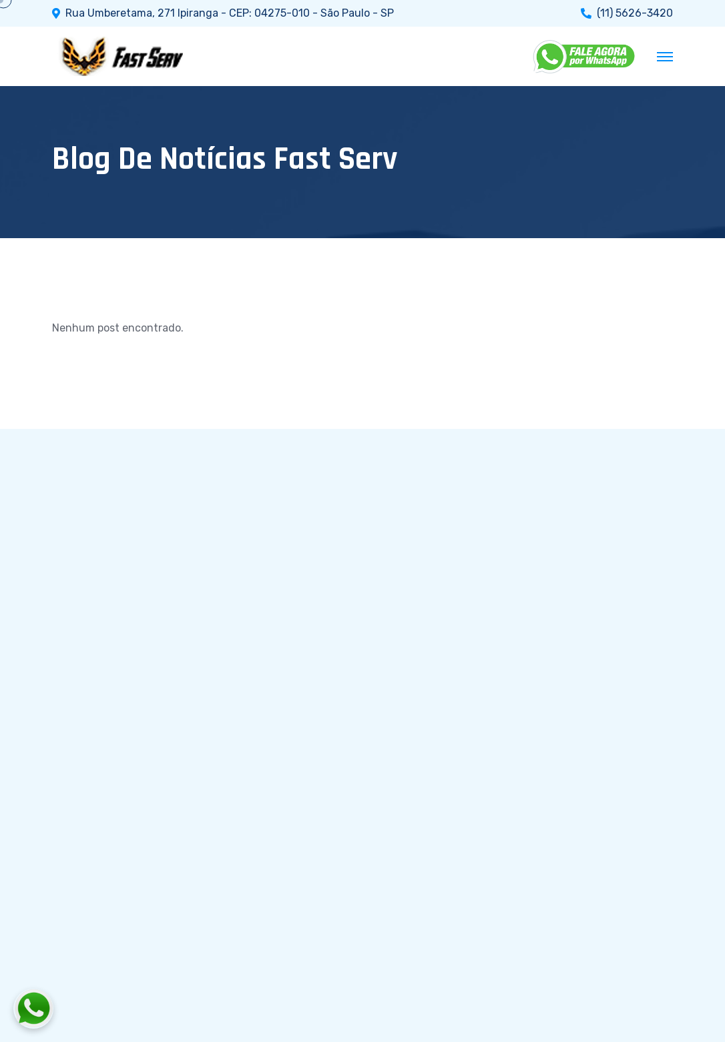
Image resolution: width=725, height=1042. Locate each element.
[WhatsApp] (585, 56)
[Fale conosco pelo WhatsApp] (107, 1009)
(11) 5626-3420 (635, 13)
